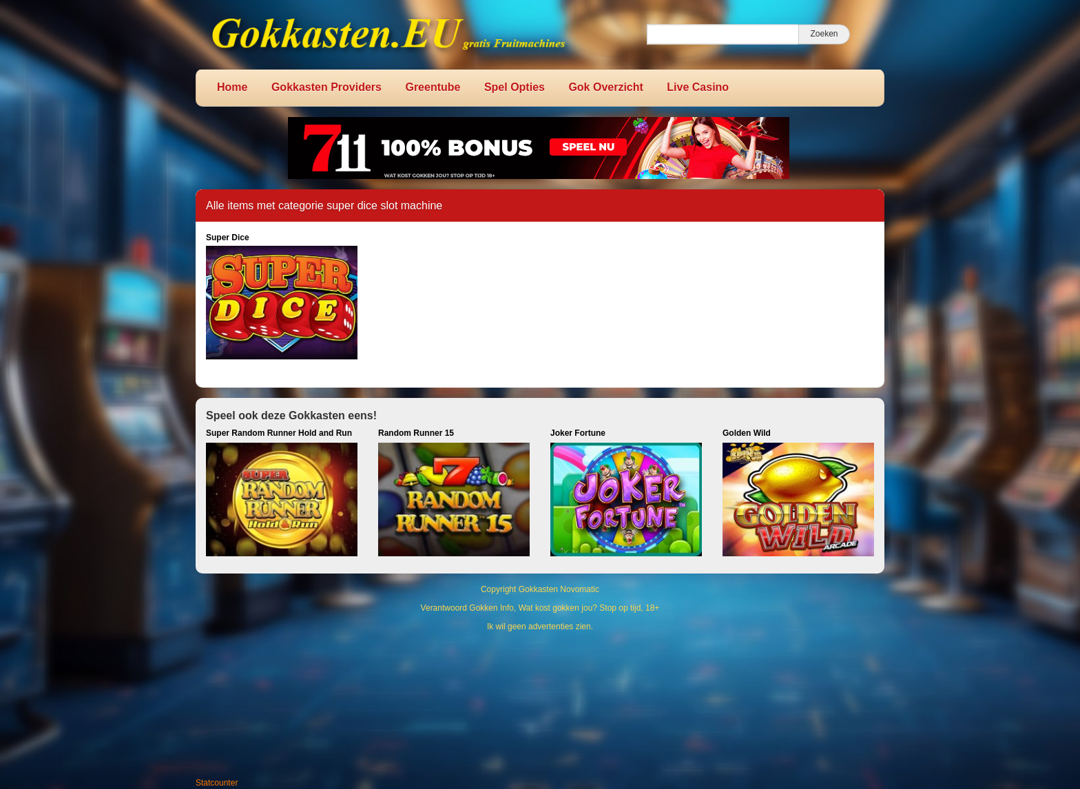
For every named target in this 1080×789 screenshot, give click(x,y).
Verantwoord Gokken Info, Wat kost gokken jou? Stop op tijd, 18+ (540, 608)
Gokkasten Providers (326, 87)
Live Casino (698, 87)
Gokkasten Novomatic (559, 589)
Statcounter (217, 783)
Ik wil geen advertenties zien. (540, 626)
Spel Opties (514, 87)
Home (232, 87)
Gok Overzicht (605, 87)
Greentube (432, 87)
